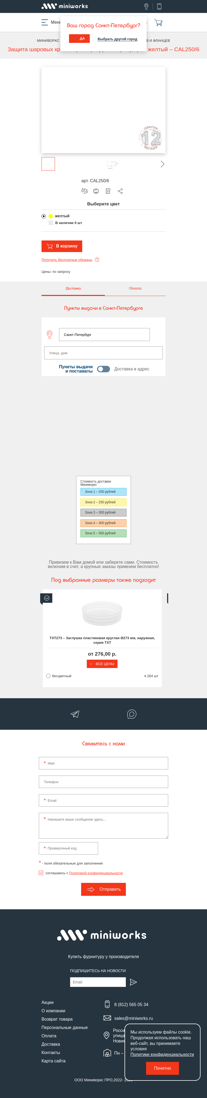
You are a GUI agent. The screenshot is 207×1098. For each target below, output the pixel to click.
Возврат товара (57, 1019)
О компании (53, 1010)
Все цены (103, 664)
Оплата (49, 1036)
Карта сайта (53, 1061)
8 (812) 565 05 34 (131, 1004)
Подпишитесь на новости (98, 971)
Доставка (51, 1044)
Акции (48, 1002)
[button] (158, 164)
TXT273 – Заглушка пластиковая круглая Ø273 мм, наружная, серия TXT (103, 640)
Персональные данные (65, 1027)
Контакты (51, 1052)
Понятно (162, 1068)
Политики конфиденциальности (162, 1054)
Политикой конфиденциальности (96, 873)
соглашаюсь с (84, 873)
